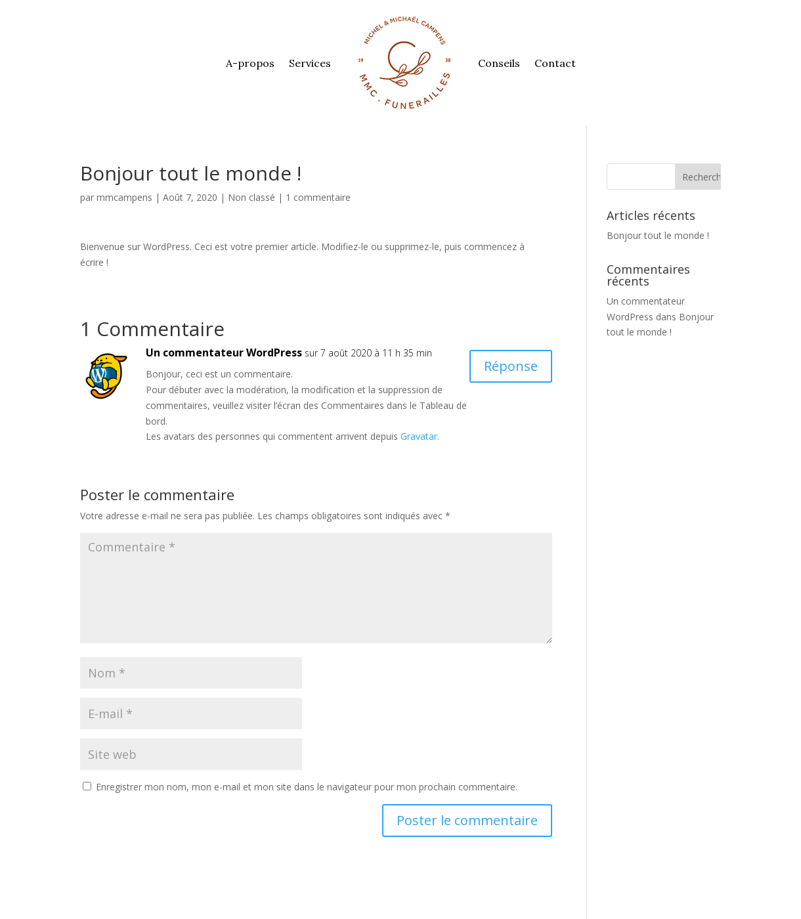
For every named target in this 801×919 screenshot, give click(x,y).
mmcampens (124, 197)
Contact (555, 63)
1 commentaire (318, 197)
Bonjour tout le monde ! (658, 235)
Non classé (251, 197)
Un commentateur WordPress (224, 352)
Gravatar (419, 436)
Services (310, 63)
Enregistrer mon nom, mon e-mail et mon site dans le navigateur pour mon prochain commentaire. (306, 786)
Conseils (499, 63)
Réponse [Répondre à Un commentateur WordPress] (511, 366)
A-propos (250, 63)
